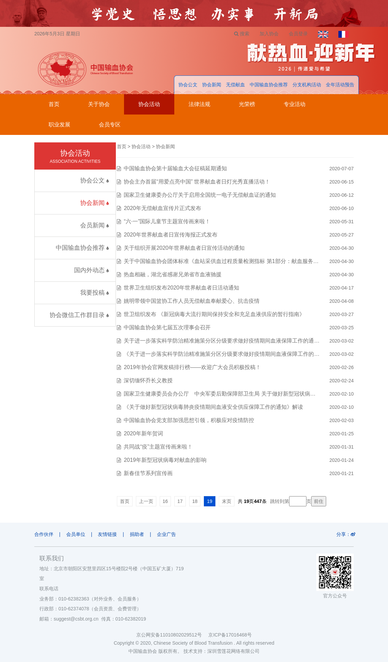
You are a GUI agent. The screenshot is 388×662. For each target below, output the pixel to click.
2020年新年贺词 (143, 433)
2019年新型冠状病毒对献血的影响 (165, 460)
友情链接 (107, 534)
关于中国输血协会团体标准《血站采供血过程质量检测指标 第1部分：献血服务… (221, 261)
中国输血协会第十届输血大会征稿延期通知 (175, 168)
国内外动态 (91, 270)
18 (195, 501)
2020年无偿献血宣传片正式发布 (162, 208)
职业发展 (59, 124)
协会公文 (187, 84)
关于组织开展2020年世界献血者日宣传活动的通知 (184, 248)
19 (209, 501)
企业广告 (166, 534)
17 (180, 501)
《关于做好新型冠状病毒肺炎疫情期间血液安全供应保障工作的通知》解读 (213, 407)
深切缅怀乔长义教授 (148, 380)
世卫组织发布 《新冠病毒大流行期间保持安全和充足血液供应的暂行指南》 (214, 314)
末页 (226, 501)
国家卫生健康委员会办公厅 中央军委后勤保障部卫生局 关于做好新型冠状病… (219, 394)
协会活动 (149, 104)
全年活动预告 (340, 84)
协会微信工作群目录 (79, 315)
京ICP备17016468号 (230, 635)
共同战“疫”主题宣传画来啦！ (158, 447)
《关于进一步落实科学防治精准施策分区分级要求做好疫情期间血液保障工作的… (221, 354)
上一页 (146, 501)
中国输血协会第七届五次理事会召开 (167, 327)
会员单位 (75, 534)
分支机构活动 (307, 84)
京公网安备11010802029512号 (172, 635)
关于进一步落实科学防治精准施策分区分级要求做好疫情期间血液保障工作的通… (221, 341)
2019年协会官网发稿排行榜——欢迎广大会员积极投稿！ (192, 367)
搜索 (241, 33)
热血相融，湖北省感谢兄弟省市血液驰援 (173, 274)
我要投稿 (94, 292)
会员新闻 (94, 225)
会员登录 (298, 33)
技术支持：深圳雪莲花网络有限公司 (221, 651)
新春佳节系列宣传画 (148, 473)
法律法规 (199, 104)
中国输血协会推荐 (269, 84)
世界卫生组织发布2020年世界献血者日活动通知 (181, 288)
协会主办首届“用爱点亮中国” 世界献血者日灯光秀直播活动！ (197, 182)
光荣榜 (247, 104)
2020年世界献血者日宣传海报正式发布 (170, 235)
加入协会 (269, 33)
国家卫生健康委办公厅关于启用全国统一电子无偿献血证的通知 (200, 195)
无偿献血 (235, 84)
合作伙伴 (43, 534)
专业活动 (294, 104)
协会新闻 (211, 84)
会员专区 (110, 124)
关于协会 (99, 104)
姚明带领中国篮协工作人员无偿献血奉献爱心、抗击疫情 (192, 301)
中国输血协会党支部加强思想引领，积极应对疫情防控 (189, 420)
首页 (54, 104)
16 (165, 501)
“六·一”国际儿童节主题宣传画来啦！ (167, 221)
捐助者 (137, 534)
